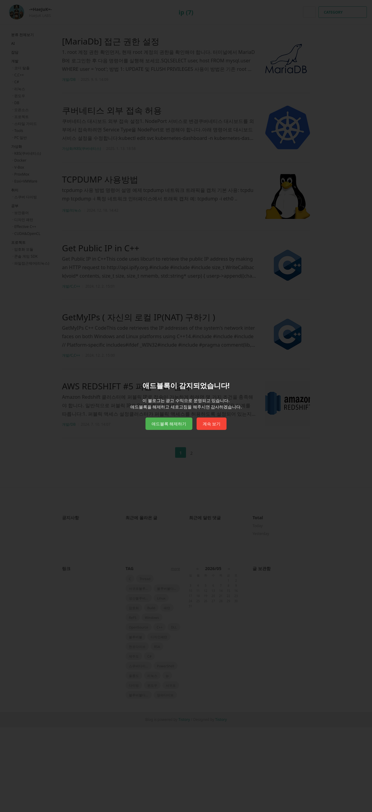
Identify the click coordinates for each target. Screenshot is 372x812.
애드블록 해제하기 (169, 424)
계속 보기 (212, 424)
